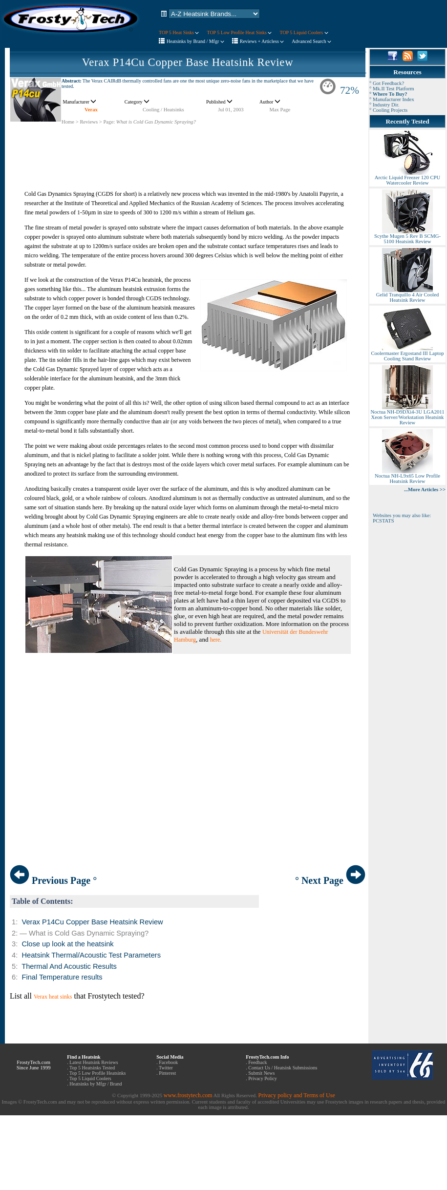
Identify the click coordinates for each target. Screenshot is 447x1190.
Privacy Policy (262, 1078)
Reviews (89, 122)
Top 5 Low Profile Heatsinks (97, 1073)
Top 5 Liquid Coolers (90, 1078)
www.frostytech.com (188, 1095)
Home (68, 122)
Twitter (166, 1067)
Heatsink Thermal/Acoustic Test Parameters (91, 955)
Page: (109, 122)
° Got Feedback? (386, 83)
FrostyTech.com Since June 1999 (34, 1065)
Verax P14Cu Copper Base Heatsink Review (188, 62)
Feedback (257, 1062)
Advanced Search (311, 41)
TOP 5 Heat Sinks (179, 32)
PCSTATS (383, 520)
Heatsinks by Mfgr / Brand (95, 1083)
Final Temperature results (61, 977)
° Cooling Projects (388, 110)
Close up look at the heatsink (67, 944)
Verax (91, 109)
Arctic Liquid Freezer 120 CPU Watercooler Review (407, 178)
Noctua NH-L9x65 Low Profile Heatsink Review (407, 476)
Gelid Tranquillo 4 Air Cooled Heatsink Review (407, 295)
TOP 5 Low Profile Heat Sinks (239, 32)
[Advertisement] (187, 147)
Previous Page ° (53, 880)
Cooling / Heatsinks (163, 109)
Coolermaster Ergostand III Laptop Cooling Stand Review (407, 353)
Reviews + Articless (262, 41)
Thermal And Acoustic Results (69, 966)
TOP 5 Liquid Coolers (303, 32)
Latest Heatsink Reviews (93, 1062)
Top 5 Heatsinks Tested (92, 1067)
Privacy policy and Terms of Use (296, 1095)
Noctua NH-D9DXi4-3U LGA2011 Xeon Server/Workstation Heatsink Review (407, 415)
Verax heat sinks (53, 996)
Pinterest (167, 1073)
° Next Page (330, 880)
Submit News (261, 1073)
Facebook (168, 1062)
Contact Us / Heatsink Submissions (282, 1067)
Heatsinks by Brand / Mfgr (195, 41)
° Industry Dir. (384, 104)
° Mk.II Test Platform (391, 88)
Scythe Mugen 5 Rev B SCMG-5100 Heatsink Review (407, 236)
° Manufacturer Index (391, 99)
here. (216, 639)
